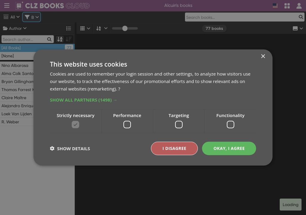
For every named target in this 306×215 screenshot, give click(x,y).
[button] (153, 99)
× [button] (263, 56)
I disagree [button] (174, 148)
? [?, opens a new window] (119, 88)
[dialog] (153, 107)
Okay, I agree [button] (229, 148)
